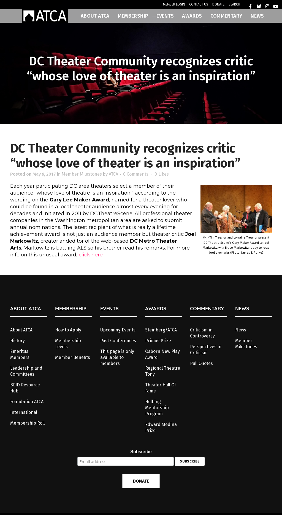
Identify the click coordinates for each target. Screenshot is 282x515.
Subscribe (140, 451)
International (23, 412)
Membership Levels (68, 343)
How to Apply (68, 330)
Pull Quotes (201, 363)
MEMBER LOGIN (174, 4)
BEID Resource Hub (25, 388)
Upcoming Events (117, 330)
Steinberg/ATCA (161, 330)
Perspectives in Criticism (205, 349)
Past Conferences (118, 340)
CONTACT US (198, 4)
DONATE (218, 4)
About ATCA (21, 330)
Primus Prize (158, 340)
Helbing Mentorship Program (157, 407)
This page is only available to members (117, 357)
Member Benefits (72, 357)
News (240, 330)
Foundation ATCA (27, 401)
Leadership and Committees (26, 371)
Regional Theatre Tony (162, 371)
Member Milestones (82, 174)
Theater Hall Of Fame (160, 388)
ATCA (113, 174)
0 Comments (135, 174)
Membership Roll (27, 423)
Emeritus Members (19, 354)
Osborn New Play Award (162, 354)
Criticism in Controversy (202, 333)
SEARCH (234, 4)
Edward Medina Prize (161, 427)
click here (91, 255)
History (17, 340)
